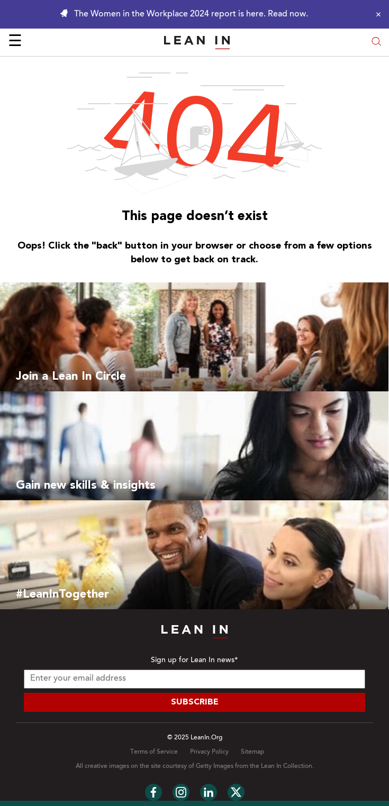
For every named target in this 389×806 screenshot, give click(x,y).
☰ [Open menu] (15, 42)
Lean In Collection (286, 766)
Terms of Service (154, 752)
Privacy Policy (209, 752)
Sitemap (252, 752)
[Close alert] (375, 14)
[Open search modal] (376, 42)
